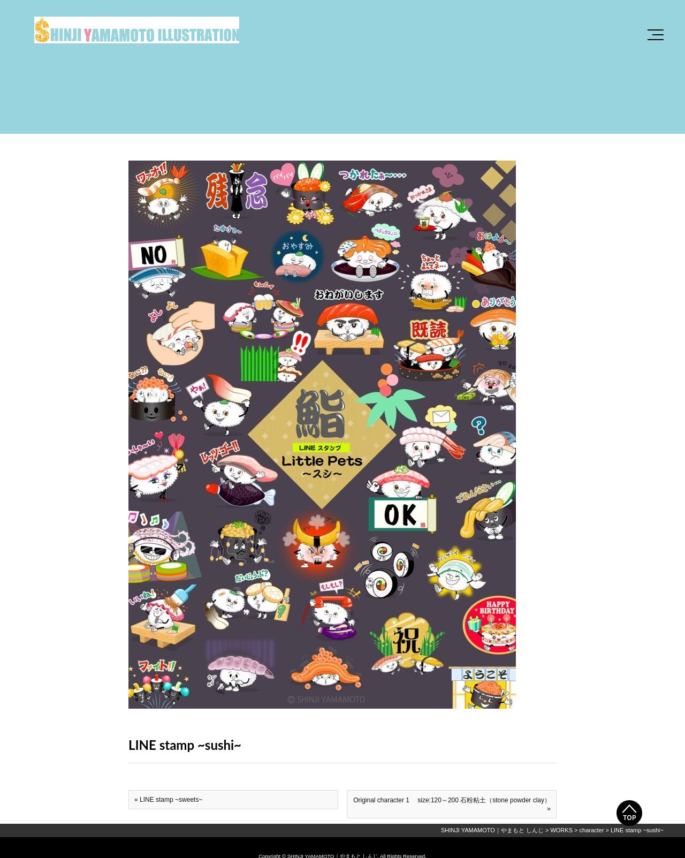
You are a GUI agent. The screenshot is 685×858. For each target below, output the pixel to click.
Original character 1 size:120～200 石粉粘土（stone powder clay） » (452, 804)
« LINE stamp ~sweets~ (168, 799)
